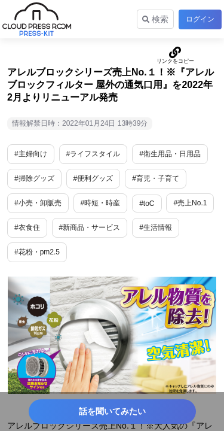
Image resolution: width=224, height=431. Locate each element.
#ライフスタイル (93, 154)
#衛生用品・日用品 (170, 154)
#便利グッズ (93, 178)
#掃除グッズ (34, 178)
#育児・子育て (155, 178)
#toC (146, 203)
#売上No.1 (190, 203)
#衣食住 (27, 227)
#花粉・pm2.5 (37, 252)
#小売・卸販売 (38, 203)
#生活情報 (155, 227)
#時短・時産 (101, 203)
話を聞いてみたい (112, 411)
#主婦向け (30, 154)
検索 (155, 19)
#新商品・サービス (90, 227)
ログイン (200, 19)
